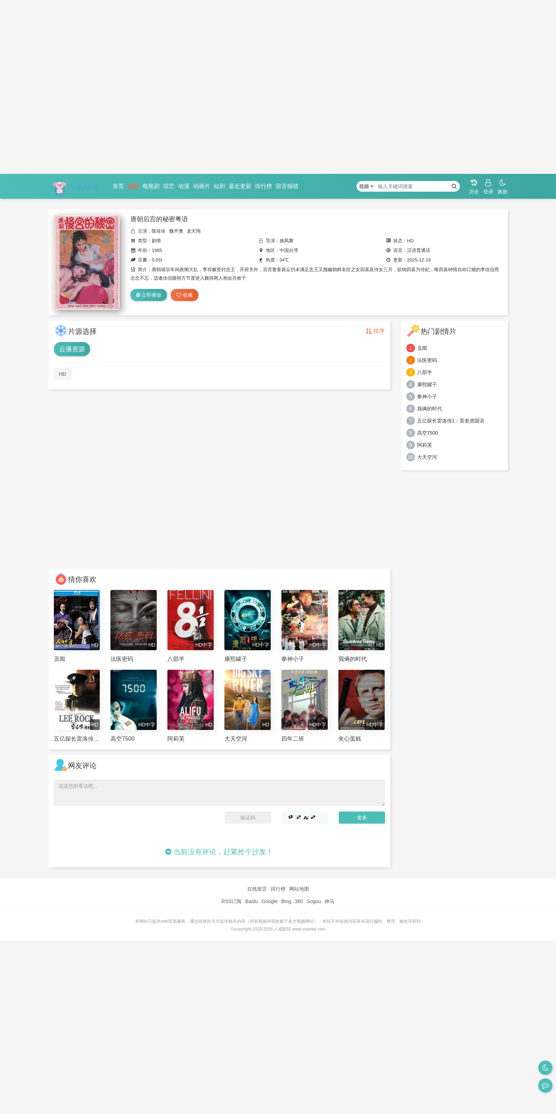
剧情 (156, 240)
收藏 (184, 295)
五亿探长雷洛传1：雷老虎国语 (451, 421)
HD (62, 374)
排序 (375, 331)
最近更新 (240, 186)
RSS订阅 (232, 901)
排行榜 (263, 186)
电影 (133, 186)
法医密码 (427, 360)
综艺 (169, 186)
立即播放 (149, 295)
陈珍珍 (159, 231)
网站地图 (299, 889)
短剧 (219, 186)
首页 (118, 186)
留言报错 (287, 186)
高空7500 (427, 433)
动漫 (183, 186)
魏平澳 (176, 231)
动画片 (201, 186)
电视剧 (151, 186)
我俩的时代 (429, 408)
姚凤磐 (286, 240)
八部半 (424, 372)
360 (299, 901)
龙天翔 (194, 231)
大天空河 (427, 457)
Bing (286, 901)
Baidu (251, 901)
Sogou (314, 901)
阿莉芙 (424, 445)
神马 (329, 901)
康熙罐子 (427, 384)
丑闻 (422, 348)
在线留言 (257, 889)
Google (269, 901)
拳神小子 (427, 396)
